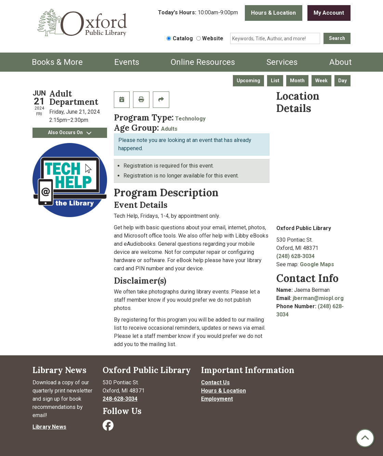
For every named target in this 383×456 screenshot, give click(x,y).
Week (321, 80)
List (275, 80)
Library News (49, 427)
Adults (169, 129)
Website (212, 38)
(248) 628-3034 (295, 256)
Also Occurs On (69, 132)
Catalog (183, 38)
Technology (190, 118)
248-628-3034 (120, 399)
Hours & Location (273, 13)
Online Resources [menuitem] (203, 62)
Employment (217, 399)
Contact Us (215, 382)
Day (342, 80)
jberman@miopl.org (318, 298)
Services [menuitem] (282, 62)
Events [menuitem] (126, 62)
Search (337, 38)
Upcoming (248, 80)
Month (297, 80)
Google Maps (317, 264)
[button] (198, 14)
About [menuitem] (340, 62)
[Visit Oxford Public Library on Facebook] (109, 427)
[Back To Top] (365, 438)
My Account (329, 13)
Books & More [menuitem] (57, 62)
